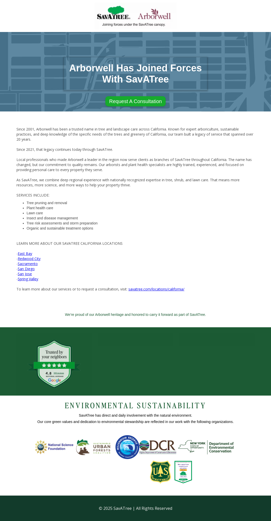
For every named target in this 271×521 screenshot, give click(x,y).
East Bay (25, 253)
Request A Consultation (135, 101)
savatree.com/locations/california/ (156, 289)
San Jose (25, 273)
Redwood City (29, 258)
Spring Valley (28, 278)
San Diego (26, 268)
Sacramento (28, 263)
